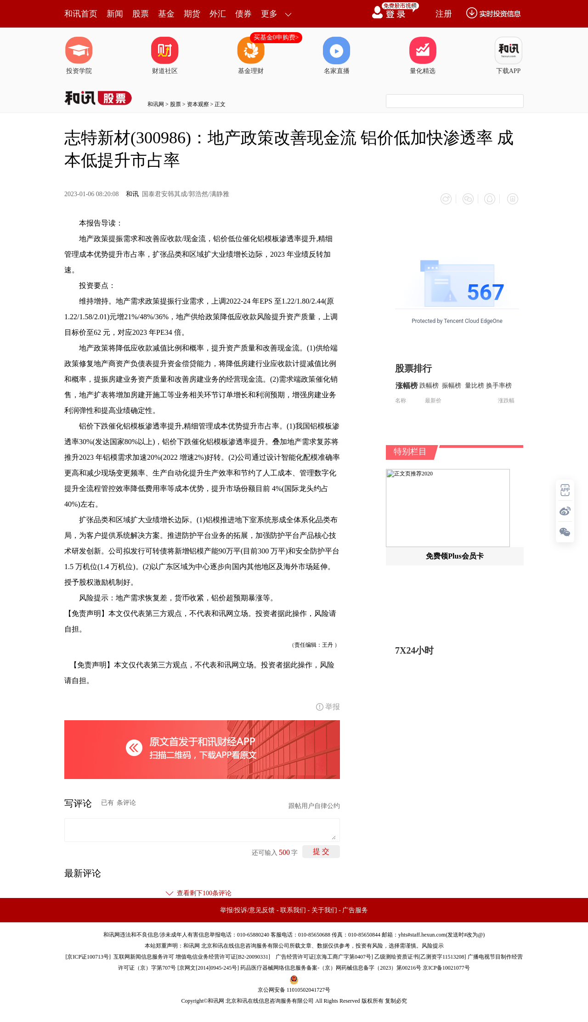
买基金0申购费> (276, 37)
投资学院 (79, 55)
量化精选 (422, 55)
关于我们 (324, 907)
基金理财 (251, 55)
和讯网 (155, 104)
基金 (166, 13)
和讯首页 (80, 13)
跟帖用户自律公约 (314, 803)
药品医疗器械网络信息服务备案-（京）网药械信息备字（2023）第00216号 (330, 965)
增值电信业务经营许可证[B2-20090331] (222, 954)
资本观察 (198, 104)
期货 (192, 13)
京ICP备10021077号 (446, 965)
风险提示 (433, 943)
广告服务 (355, 907)
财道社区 (165, 55)
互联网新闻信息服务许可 (143, 954)
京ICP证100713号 (88, 954)
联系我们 (293, 907)
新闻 (115, 13)
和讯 (132, 194)
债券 (243, 13)
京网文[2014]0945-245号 (208, 965)
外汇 (217, 13)
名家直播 (337, 55)
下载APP (508, 55)
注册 (443, 13)
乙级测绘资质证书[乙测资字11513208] (420, 954)
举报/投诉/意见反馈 (247, 907)
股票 (140, 13)
